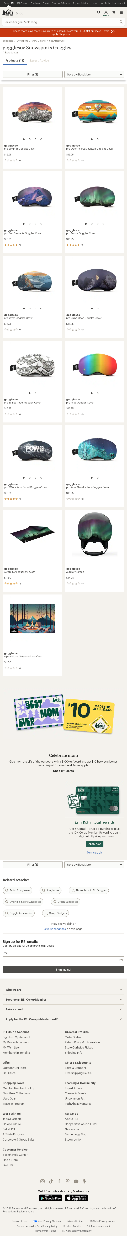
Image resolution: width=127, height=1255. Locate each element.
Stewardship (73, 1139)
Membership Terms (45, 1230)
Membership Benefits (16, 1052)
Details (50, 945)
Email (5, 952)
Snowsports (22, 40)
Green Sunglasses (65, 902)
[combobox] (63, 22)
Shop (19, 13)
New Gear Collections (16, 1093)
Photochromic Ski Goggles (89, 890)
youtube (76, 1181)
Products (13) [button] (15, 60)
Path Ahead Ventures (78, 1103)
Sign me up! (63, 969)
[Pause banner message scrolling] (112, 31)
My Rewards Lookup (16, 1042)
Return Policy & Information (82, 1042)
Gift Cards (9, 1073)
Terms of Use (19, 1220)
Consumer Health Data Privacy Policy (37, 1226)
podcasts (84, 1181)
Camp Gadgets (55, 913)
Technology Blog (75, 1134)
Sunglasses (50, 890)
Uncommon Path (75, 1098)
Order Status (73, 1037)
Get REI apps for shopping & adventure (63, 1191)
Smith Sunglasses (17, 890)
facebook (59, 1181)
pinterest (67, 1181)
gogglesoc (8, 40)
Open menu (121, 12)
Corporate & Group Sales (18, 1139)
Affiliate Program (13, 1134)
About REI (71, 1118)
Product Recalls (72, 1226)
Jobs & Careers (12, 1118)
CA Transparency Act (98, 1226)
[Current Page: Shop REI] (9, 3)
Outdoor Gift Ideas (15, 1067)
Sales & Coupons (76, 1067)
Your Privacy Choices (47, 1221)
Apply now (94, 843)
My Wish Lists (11, 1047)
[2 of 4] (30, 139)
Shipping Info (73, 1052)
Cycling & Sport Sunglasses (23, 902)
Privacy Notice (75, 1220)
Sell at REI (9, 1129)
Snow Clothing (38, 40)
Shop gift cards (63, 770)
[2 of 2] (97, 139)
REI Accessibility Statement (77, 1230)
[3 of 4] (35, 139)
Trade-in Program (13, 1103)
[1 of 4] (24, 139)
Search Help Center (15, 1154)
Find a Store (10, 1159)
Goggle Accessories (19, 913)
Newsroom (72, 1129)
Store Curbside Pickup (79, 1047)
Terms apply (80, 765)
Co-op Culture (12, 1124)
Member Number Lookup (19, 1088)
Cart (114, 12)
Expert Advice (39, 60)
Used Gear (9, 1098)
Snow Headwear (57, 40)
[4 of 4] (41, 139)
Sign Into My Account (16, 1037)
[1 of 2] (92, 139)
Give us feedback (55, 928)
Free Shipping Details (78, 1073)
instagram (42, 1181)
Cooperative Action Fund (81, 1124)
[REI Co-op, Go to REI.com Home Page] (7, 12)
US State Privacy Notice (102, 1220)
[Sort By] (94, 74)
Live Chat (8, 1165)
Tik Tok (51, 1181)
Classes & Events (75, 1093)
